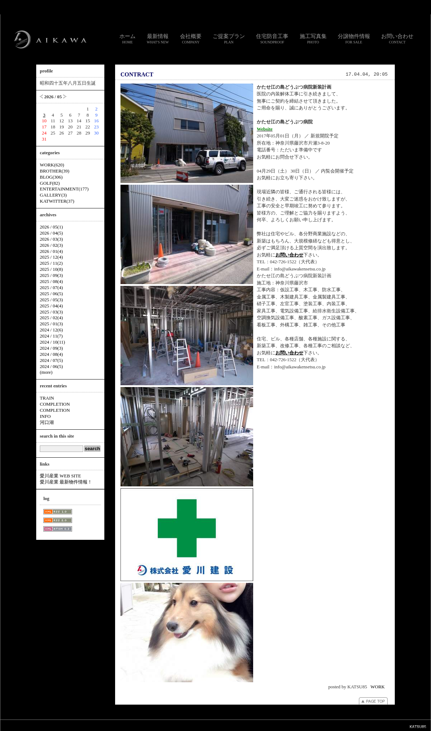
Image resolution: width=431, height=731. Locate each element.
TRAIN (47, 398)
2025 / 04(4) (51, 305)
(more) (46, 372)
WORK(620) (52, 165)
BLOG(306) (51, 177)
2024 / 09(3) (51, 348)
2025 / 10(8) (51, 269)
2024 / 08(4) (51, 354)
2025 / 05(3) (51, 299)
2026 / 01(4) (51, 251)
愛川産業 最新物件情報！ (66, 482)
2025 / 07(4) (51, 287)
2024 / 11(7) (51, 336)
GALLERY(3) (53, 195)
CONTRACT (136, 74)
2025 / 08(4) (51, 281)
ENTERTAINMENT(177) (64, 189)
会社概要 (191, 38)
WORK (377, 686)
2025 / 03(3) (51, 312)
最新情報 (158, 38)
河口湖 (47, 422)
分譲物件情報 (354, 38)
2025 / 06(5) (51, 293)
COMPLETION (55, 404)
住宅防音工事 (272, 38)
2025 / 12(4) (51, 257)
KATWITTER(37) (57, 201)
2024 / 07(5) (51, 360)
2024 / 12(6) (51, 330)
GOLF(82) (50, 183)
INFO (45, 416)
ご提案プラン (229, 38)
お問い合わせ (397, 38)
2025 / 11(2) (51, 263)
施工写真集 (313, 38)
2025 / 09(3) (51, 275)
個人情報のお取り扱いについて (218, 725)
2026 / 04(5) (51, 233)
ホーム (127, 38)
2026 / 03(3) (51, 239)
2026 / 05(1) (51, 227)
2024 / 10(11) (52, 342)
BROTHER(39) (54, 171)
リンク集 (182, 725)
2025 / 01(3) (51, 323)
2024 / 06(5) (51, 366)
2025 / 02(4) (51, 317)
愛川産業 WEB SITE (60, 475)
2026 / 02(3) (51, 245)
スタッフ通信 (136, 725)
